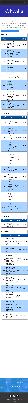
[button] (24, 2)
